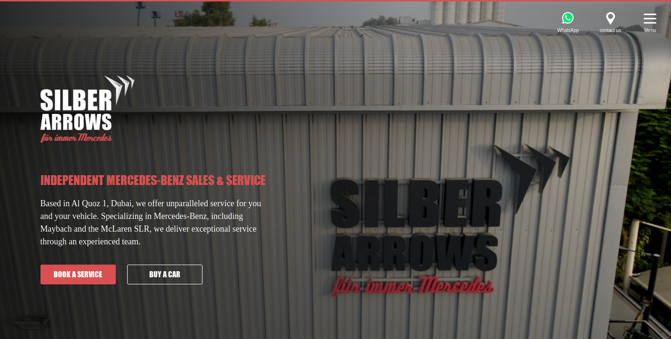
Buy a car (164, 274)
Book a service (78, 274)
